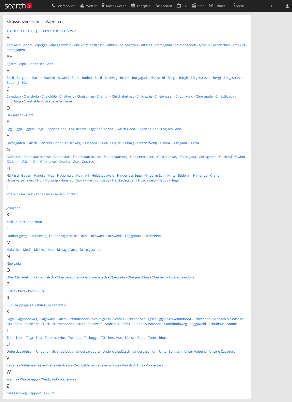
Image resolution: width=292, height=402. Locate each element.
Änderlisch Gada (41, 64)
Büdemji (12, 82)
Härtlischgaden (123, 180)
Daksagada (14, 115)
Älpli (22, 64)
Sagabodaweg (27, 319)
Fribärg (128, 143)
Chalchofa (31, 96)
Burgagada (140, 77)
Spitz (18, 324)
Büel (25, 82)
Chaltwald (66, 96)
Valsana (12, 365)
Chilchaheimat (123, 96)
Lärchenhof (152, 236)
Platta (10, 291)
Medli (27, 249)
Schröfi (132, 319)
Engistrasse (78, 129)
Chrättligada (224, 96)
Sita (9, 324)
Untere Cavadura (222, 351)
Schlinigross (101, 319)
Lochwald (96, 236)
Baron (37, 77)
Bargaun (23, 77)
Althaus (204, 45)
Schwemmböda (179, 319)
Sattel (61, 319)
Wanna (11, 379)
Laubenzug (38, 236)
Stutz (81, 324)
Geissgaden (208, 156)
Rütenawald (57, 305)
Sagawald (47, 319)
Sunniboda (153, 324)
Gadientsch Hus (142, 156)
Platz (21, 291)
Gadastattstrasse (37, 156)
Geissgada (188, 156)
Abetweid (13, 45)
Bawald (49, 77)
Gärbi (26, 161)
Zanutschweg (16, 393)
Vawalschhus (109, 365)
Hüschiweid (147, 180)
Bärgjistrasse (233, 77)
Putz (41, 291)
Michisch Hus (44, 249)
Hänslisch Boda (72, 180)
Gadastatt (14, 156)
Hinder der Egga (129, 175)
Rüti (9, 305)
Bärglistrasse (200, 77)
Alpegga (41, 45)
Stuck (45, 324)
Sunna (137, 324)
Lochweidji (114, 236)
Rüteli (41, 305)
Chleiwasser (164, 96)
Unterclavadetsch (19, 351)
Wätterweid (68, 379)
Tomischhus (157, 337)
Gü (35, 161)
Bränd (124, 77)
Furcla (194, 143)
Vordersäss (154, 365)
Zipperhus (37, 393)
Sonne (232, 324)
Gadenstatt (62, 156)
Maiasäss (13, 249)
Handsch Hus (44, 175)
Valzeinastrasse (33, 365)
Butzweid (158, 77)
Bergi (217, 77)
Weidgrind (49, 379)
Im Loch (12, 194)
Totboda (74, 337)
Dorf (29, 115)
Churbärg (13, 101)
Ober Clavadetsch (19, 277)
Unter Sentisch (170, 351)
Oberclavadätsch (94, 277)
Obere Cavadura (181, 277)
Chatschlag (85, 96)
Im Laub (27, 194)
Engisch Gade (148, 129)
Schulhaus (216, 324)
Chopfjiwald (184, 96)
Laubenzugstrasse (63, 236)
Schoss (118, 319)
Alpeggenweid (60, 45)
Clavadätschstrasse (57, 101)
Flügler (115, 143)
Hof (40, 180)
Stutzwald (95, 324)
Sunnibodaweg (175, 324)
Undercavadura (88, 351)
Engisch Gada (56, 129)
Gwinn (240, 156)
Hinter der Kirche (206, 175)
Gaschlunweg (167, 156)
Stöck (126, 324)
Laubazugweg (16, 236)
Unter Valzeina (195, 351)
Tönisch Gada (135, 337)
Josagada (13, 208)
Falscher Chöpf (51, 143)
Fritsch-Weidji (147, 143)
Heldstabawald (103, 175)
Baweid (63, 77)
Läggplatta (133, 236)
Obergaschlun (138, 277)
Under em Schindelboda (54, 351)
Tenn (19, 337)
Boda (75, 77)
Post (31, 291)
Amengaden (15, 50)
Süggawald (198, 324)
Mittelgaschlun (91, 249)
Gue (76, 161)
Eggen (29, 129)
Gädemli (12, 161)
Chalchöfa (49, 96)
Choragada (204, 96)
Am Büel (238, 45)
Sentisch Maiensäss (228, 319)
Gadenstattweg (116, 156)
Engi (39, 129)
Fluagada (90, 143)
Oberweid (159, 277)
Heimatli (82, 175)
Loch (83, 236)
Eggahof (95, 129)
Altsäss (146, 45)
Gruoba (64, 161)
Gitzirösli (226, 156)
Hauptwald (65, 175)
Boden (87, 77)
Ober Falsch (45, 277)
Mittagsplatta (67, 249)
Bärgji (172, 77)
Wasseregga (29, 379)
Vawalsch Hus (132, 365)
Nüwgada (13, 263)
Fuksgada (180, 143)
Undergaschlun (144, 351)
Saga (10, 319)
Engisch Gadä (171, 129)
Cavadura (13, 96)
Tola (39, 337)
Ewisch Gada (125, 129)
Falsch (32, 143)
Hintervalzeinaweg (20, 180)
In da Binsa (44, 194)
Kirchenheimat (31, 221)
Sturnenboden (63, 324)
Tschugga (91, 337)
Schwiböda (202, 319)
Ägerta (11, 64)
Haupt (163, 180)
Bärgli (183, 77)
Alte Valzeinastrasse (89, 45)
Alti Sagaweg (128, 45)
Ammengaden (185, 45)
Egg (9, 129)
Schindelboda (79, 319)
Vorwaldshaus (86, 365)
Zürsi (51, 393)
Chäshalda (32, 101)
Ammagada (163, 45)
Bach (10, 77)
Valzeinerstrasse (60, 365)
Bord (98, 77)
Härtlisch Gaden (18, 175)
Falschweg (73, 143)
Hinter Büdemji (178, 175)
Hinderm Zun (154, 175)
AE (11, 31)
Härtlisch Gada (98, 180)
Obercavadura (68, 277)
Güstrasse (48, 161)
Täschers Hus (111, 337)
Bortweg (111, 77)
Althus (112, 45)
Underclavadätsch (116, 351)
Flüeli (104, 143)
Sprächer (32, 324)
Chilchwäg (144, 96)
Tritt (9, 337)
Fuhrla (165, 143)
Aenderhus (221, 45)
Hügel (175, 180)
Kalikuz (11, 221)
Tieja (29, 337)
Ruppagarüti (24, 305)
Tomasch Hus (55, 337)
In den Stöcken (66, 194)
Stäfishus (112, 324)
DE (273, 6)
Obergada (117, 277)
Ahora (28, 45)
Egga (18, 129)
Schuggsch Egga (152, 319)
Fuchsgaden (15, 143)
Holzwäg (51, 180)
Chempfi (103, 96)
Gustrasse (89, 161)
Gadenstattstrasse (87, 156)
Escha (108, 129)
